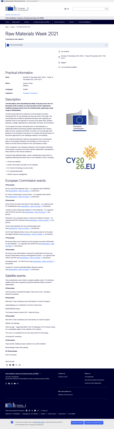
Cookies (43, 414)
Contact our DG (62, 377)
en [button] (66, 9)
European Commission (30, 93)
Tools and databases (84, 22)
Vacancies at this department (93, 383)
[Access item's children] (21, 22)
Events (12, 27)
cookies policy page (38, 422)
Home (7, 22)
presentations (13, 191)
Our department (89, 377)
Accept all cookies (77, 422)
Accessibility (71, 414)
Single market (16, 22)
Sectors (71, 22)
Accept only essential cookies (94, 422)
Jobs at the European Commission (94, 380)
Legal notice (62, 414)
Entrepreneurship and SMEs (41, 22)
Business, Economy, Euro (12, 14)
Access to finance (59, 22)
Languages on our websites (30, 414)
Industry (26, 22)
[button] (7, 365)
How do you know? (33, 1)
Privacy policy (52, 414)
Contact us (44, 410)
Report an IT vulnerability (12, 414)
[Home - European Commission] (18, 8)
